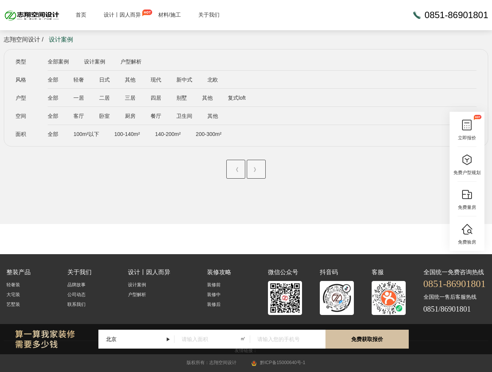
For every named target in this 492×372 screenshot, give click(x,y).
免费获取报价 (367, 339)
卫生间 (184, 116)
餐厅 (156, 116)
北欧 (212, 80)
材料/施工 (169, 15)
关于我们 (209, 15)
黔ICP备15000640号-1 (282, 362)
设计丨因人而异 (122, 15)
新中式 (184, 80)
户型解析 (131, 62)
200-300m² (208, 134)
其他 (130, 80)
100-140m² (127, 134)
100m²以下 (86, 134)
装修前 (214, 284)
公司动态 (76, 294)
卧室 (104, 116)
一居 (78, 98)
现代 (156, 80)
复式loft (237, 98)
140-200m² (168, 134)
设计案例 (94, 62)
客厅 (78, 116)
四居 (156, 98)
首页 (81, 15)
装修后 (214, 304)
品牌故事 (76, 284)
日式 (104, 80)
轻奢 (78, 80)
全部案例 (58, 62)
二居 (104, 98)
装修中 (214, 294)
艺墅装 (13, 304)
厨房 (130, 116)
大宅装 (13, 294)
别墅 (181, 98)
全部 (53, 80)
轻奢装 (13, 284)
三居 (130, 98)
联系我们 (76, 304)
